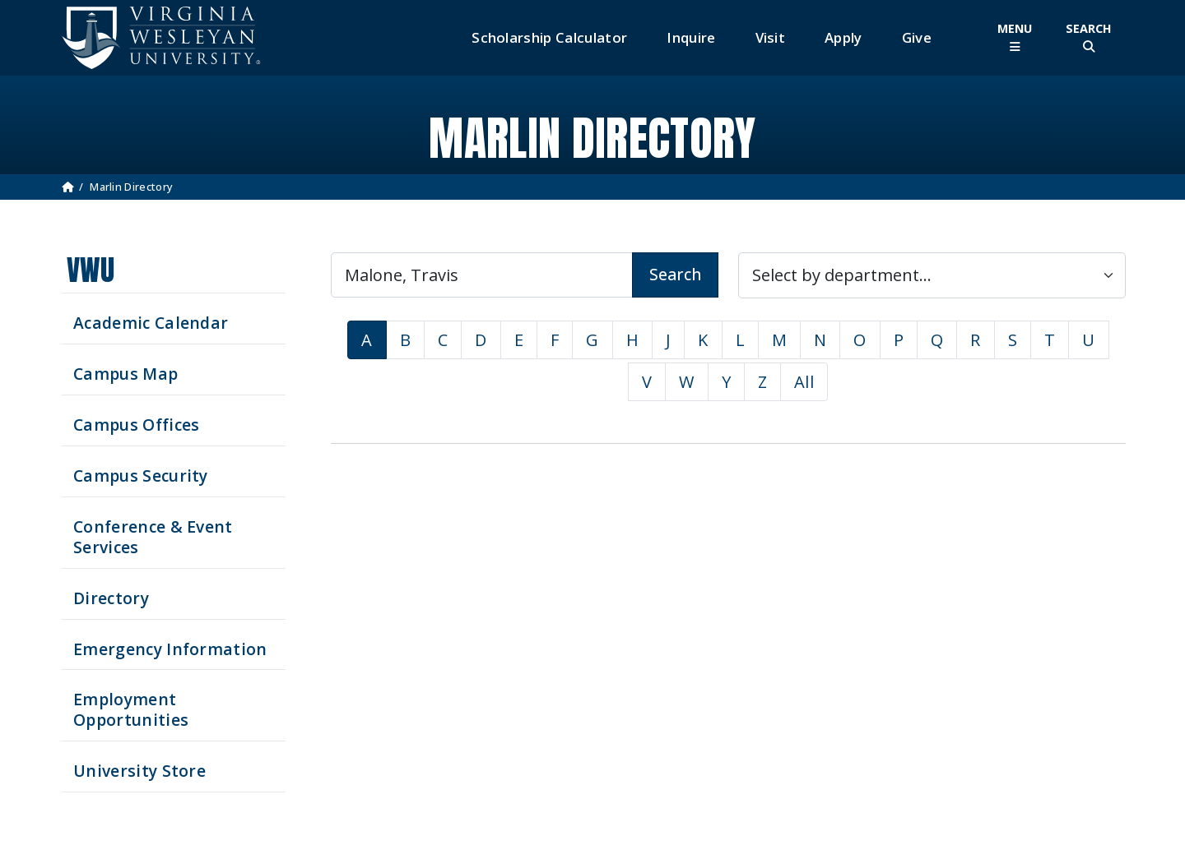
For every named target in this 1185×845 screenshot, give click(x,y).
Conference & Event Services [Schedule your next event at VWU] (153, 536)
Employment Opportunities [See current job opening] (130, 709)
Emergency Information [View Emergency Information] (170, 649)
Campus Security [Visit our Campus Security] (140, 475)
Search (675, 274)
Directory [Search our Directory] (111, 598)
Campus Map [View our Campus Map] (125, 373)
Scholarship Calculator (549, 37)
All (804, 382)
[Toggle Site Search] (1089, 37)
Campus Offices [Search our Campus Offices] (136, 424)
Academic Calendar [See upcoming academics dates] (150, 323)
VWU (90, 270)
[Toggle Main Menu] (1015, 37)
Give (917, 37)
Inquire (691, 37)
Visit (770, 37)
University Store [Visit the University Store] (139, 771)
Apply (843, 37)
